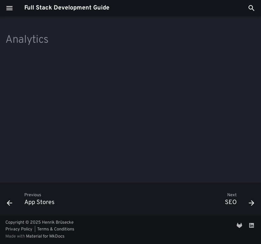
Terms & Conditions (55, 229)
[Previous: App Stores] (32, 201)
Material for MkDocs (45, 236)
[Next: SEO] (238, 201)
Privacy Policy (18, 229)
